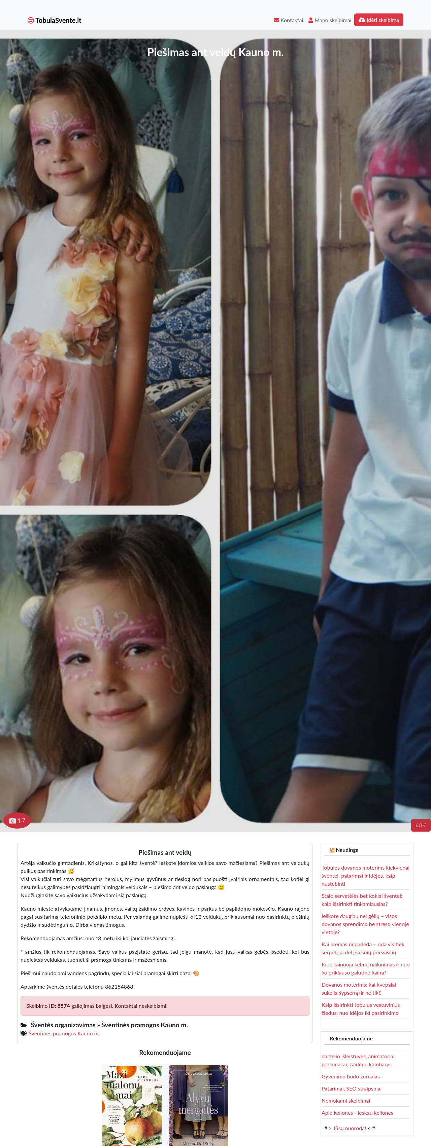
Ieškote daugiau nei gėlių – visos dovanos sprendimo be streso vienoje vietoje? (365, 924)
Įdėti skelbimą (379, 19)
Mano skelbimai (329, 20)
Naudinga (347, 849)
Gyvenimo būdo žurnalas (351, 1076)
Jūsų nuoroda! (349, 1128)
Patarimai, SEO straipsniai (352, 1088)
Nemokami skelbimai (346, 1100)
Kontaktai (288, 20)
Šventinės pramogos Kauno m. (64, 1033)
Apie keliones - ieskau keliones (357, 1112)
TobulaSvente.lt (54, 20)
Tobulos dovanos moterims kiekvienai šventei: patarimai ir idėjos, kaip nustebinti (365, 875)
